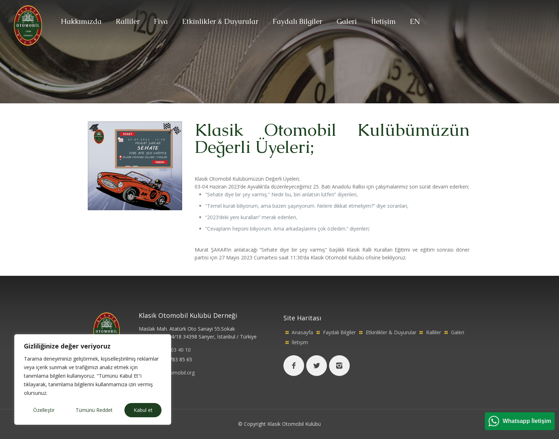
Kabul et (143, 410)
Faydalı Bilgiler (339, 332)
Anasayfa (302, 332)
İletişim (300, 342)
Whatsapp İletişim (527, 421)
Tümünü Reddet (94, 410)
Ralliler (433, 332)
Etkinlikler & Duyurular (391, 332)
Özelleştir (44, 410)
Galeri (457, 332)
